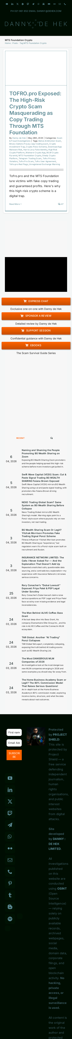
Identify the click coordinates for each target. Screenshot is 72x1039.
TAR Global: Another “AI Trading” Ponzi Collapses (41, 639)
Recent (20, 438)
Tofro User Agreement (45, 161)
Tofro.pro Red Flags (18, 164)
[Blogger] (10, 907)
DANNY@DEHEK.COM (49, 11)
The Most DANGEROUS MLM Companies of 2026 (38, 660)
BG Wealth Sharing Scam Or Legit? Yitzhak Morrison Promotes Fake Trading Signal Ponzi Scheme (42, 533)
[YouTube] (10, 778)
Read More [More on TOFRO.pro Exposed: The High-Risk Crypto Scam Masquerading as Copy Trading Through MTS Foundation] (14, 204)
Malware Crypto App (35, 152)
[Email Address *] (14, 742)
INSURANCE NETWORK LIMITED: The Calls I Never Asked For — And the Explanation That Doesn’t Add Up (43, 560)
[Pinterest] (10, 883)
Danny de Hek (19, 138)
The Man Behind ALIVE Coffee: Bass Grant (42, 614)
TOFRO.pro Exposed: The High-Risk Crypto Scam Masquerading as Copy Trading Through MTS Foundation (35, 113)
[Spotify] (10, 919)
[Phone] (10, 872)
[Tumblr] (10, 895)
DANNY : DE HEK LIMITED (57, 843)
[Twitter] (10, 802)
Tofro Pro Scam (26, 161)
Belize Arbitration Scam (49, 141)
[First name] (14, 732)
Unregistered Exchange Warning (44, 164)
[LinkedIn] (10, 790)
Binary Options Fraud (19, 144)
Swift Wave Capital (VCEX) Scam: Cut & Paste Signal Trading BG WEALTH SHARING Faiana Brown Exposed (44, 477)
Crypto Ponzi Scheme (36, 147)
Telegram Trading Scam (30, 158)
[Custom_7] (7, 928)
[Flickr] (10, 848)
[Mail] (10, 860)
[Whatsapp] (9, 837)
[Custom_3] (20, 916)
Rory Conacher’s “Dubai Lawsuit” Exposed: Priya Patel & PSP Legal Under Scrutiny (41, 588)
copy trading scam (39, 144)
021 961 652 (21, 11)
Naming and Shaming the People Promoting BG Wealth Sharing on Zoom (41, 453)
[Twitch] (10, 813)
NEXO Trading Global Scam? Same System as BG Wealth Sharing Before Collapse (43, 505)
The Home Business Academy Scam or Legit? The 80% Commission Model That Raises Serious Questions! (44, 682)
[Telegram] (10, 825)
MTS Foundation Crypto (29, 155)
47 (60, 204)
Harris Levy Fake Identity (35, 149)
